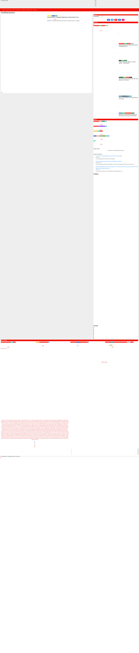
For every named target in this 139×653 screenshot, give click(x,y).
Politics (56, 15)
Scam (12, 342)
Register (35, 9)
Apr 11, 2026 (108, 347)
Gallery (11, 9)
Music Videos (84, 342)
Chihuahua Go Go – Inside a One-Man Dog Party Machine (86, 343)
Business (95, 131)
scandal (103, 25)
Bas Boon (97, 161)
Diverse (120, 96)
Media (7, 9)
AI (1, 342)
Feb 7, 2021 (96, 129)
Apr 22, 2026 (3, 347)
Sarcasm (104, 135)
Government (49, 15)
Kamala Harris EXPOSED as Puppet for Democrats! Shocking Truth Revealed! (128, 115)
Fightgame (24, 9)
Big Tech (3, 342)
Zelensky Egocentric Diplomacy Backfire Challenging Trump (102, 27)
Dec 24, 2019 (96, 134)
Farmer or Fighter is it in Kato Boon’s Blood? (106, 127)
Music (80, 342)
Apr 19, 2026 (38, 345)
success (130, 113)
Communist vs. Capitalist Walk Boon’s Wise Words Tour (63, 17)
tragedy (130, 77)
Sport (106, 121)
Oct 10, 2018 (96, 144)
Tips (108, 135)
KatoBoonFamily (30, 9)
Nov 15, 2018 (96, 139)
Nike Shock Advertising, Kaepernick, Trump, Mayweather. (109, 137)
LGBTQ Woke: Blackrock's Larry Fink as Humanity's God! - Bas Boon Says (109, 166)
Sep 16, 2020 (50, 19)
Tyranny (125, 60)
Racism (103, 121)
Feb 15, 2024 (96, 124)
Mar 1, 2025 (96, 30)
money (100, 121)
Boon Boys (108, 342)
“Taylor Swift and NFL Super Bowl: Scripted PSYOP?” (108, 123)
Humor (53, 15)
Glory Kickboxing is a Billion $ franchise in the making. (109, 132)
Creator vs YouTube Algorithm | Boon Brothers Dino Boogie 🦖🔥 (109, 155)
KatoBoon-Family (101, 126)
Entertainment (96, 25)
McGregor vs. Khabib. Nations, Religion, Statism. (107, 142)
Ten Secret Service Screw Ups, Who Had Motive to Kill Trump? (128, 79)
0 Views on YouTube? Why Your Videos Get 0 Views (50, 343)
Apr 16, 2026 (73, 345)
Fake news (121, 77)
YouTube (4, 9)
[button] (136, 9)
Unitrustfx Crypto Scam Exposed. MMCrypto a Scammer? (111, 161)
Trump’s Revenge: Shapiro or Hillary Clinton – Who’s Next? (127, 62)
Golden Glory (18, 9)
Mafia (120, 60)
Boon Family (95, 126)
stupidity (106, 25)
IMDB (14, 9)
